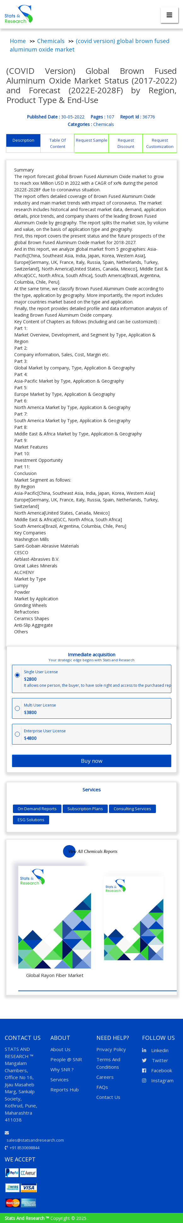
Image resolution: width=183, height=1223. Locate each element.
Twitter (155, 1060)
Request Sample (91, 140)
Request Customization (160, 143)
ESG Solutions (31, 819)
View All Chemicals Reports (92, 851)
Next (160, 855)
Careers (105, 1077)
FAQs (102, 1087)
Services (59, 1079)
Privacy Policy (111, 1049)
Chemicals (51, 41)
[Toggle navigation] (169, 15)
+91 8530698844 (22, 1147)
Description (23, 140)
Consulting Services (132, 808)
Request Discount (125, 143)
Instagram (158, 1080)
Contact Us (108, 1097)
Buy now (91, 760)
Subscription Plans (85, 808)
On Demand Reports (37, 808)
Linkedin (155, 1050)
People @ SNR (66, 1059)
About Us (60, 1049)
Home (18, 41)
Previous (146, 855)
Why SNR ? (62, 1069)
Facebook (157, 1070)
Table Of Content (57, 143)
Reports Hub (64, 1089)
